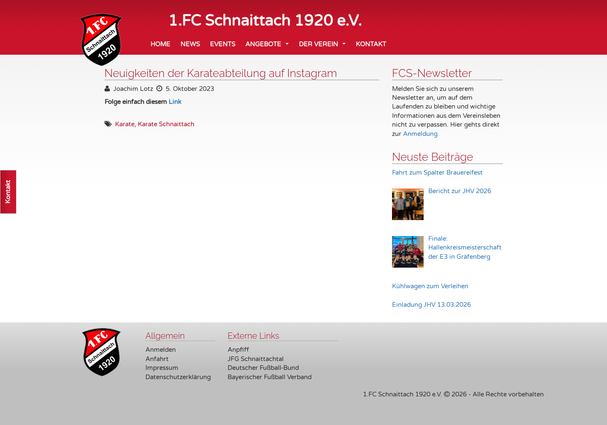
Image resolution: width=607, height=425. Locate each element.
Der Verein (324, 46)
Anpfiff (238, 349)
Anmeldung (420, 134)
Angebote (268, 46)
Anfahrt (157, 359)
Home (160, 44)
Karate (124, 124)
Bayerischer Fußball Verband (270, 377)
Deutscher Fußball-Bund (263, 368)
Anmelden (160, 349)
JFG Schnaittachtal (256, 359)
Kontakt (371, 44)
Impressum (161, 368)
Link (175, 102)
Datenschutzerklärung (178, 377)
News (190, 44)
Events (222, 44)
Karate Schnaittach (166, 124)
